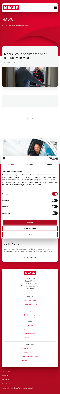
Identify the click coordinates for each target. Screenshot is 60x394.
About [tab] (49, 164)
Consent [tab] (10, 164)
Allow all (30, 222)
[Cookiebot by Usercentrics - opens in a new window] (49, 158)
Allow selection (30, 228)
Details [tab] (30, 164)
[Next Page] (32, 118)
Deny (30, 234)
